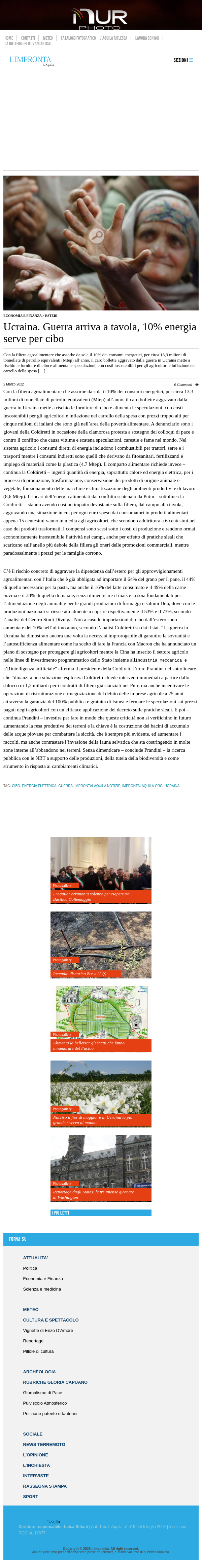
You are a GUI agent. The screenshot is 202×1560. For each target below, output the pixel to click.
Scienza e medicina (42, 1288)
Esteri (51, 316)
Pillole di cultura (38, 1350)
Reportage (33, 1340)
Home (9, 38)
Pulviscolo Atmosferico (45, 1402)
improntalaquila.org (142, 785)
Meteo (48, 38)
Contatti (28, 38)
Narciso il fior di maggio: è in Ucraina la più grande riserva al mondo (92, 1119)
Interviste (36, 1475)
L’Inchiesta (36, 1464)
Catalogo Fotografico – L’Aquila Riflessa (94, 38)
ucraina (171, 785)
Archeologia (39, 1371)
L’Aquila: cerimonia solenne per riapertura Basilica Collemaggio (91, 896)
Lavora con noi (147, 38)
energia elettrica (39, 785)
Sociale (33, 1433)
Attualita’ (35, 1257)
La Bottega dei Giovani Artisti (28, 43)
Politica (30, 1267)
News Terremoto (44, 1443)
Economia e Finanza (22, 316)
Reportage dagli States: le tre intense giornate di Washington (93, 1194)
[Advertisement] (101, 120)
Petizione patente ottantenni (50, 1412)
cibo (16, 785)
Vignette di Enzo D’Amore (48, 1329)
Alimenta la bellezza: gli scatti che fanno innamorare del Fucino (89, 1045)
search (160, 60)
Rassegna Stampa (45, 1485)
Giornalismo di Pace (42, 1392)
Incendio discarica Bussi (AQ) (79, 972)
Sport (30, 1495)
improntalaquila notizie (98, 785)
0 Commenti (183, 384)
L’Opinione (35, 1454)
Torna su (17, 1238)
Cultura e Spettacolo (51, 1319)
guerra (65, 785)
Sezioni (181, 60)
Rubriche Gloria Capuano (55, 1381)
